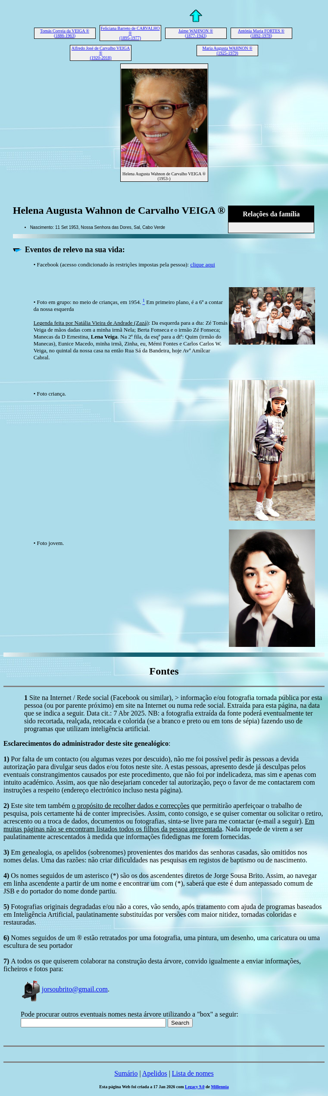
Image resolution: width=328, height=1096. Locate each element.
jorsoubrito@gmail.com (64, 989)
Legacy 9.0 (195, 1086)
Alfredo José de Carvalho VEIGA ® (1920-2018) (101, 53)
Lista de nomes (193, 1073)
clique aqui (202, 264)
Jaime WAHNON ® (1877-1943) (195, 33)
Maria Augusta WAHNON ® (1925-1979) (227, 50)
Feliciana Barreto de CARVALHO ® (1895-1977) (129, 33)
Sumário (125, 1073)
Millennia (220, 1086)
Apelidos (154, 1073)
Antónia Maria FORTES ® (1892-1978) (261, 33)
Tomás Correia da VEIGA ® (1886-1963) (64, 33)
